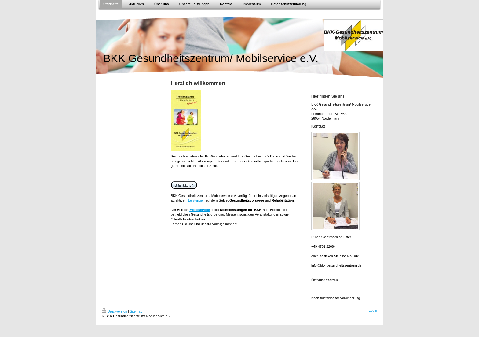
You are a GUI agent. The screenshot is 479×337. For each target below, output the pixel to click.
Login (373, 310)
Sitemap (136, 311)
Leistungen (196, 200)
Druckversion (114, 311)
